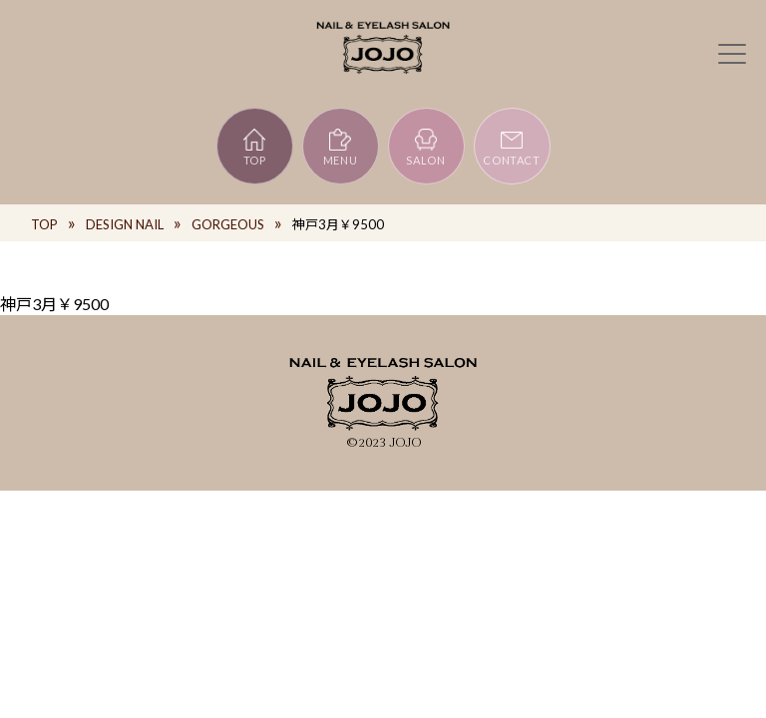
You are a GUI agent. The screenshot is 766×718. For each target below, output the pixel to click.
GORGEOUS (228, 224)
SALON (425, 147)
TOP (254, 147)
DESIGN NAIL (125, 224)
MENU (340, 147)
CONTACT (512, 147)
